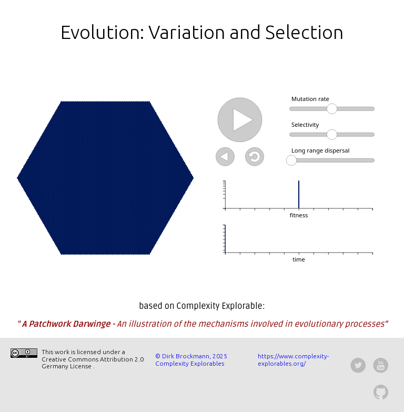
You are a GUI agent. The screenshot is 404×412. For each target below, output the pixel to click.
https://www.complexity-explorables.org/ (293, 360)
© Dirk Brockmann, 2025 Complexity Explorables (191, 360)
